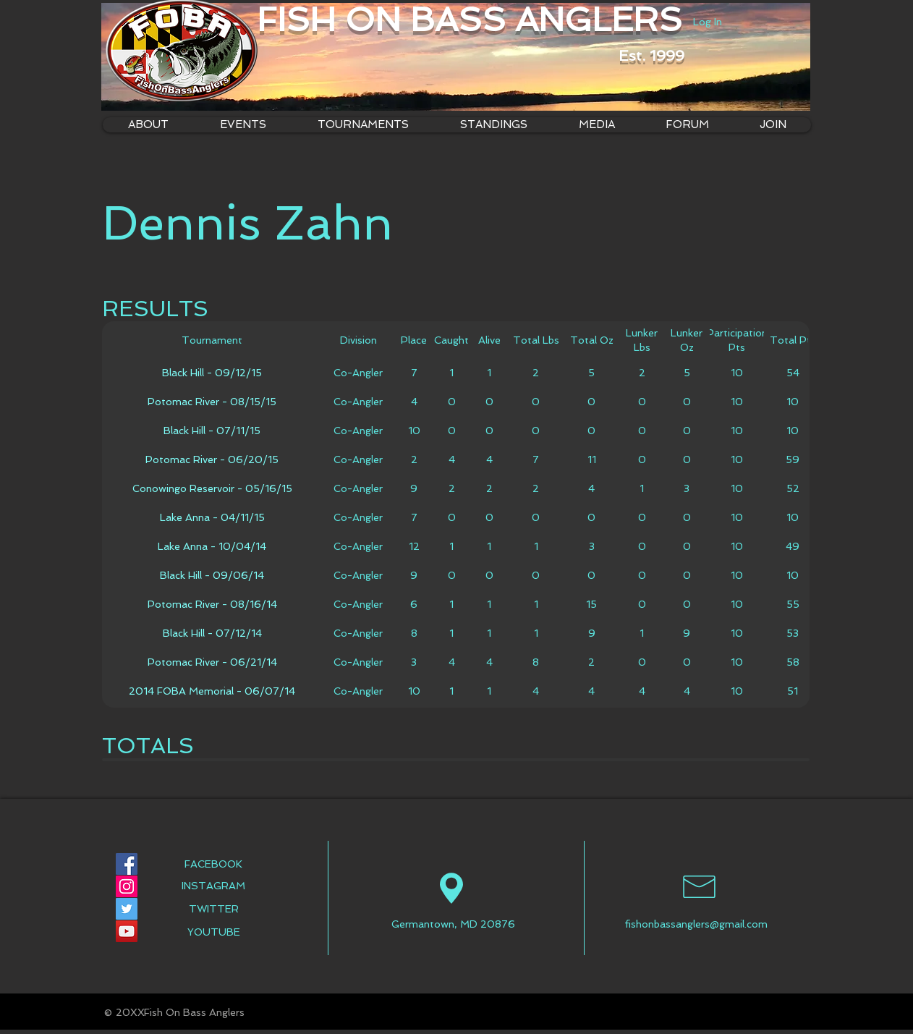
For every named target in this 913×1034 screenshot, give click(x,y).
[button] (363, 124)
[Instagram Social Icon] (126, 886)
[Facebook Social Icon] (126, 864)
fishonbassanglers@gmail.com (696, 924)
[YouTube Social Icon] (126, 931)
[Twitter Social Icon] (126, 909)
